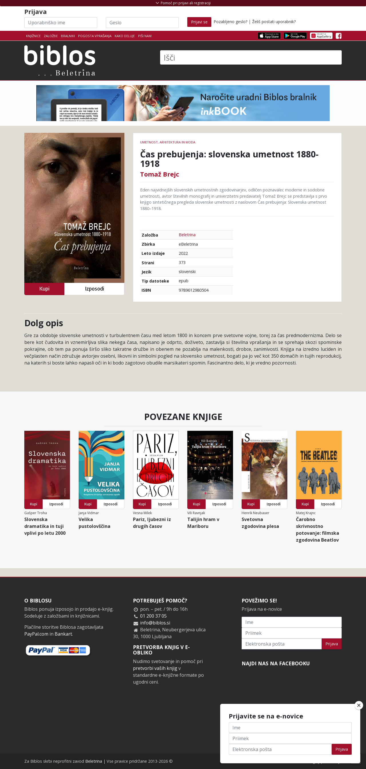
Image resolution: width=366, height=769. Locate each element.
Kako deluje (125, 36)
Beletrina (187, 234)
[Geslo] (142, 22)
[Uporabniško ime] (60, 22)
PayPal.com (36, 634)
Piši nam (145, 36)
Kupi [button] (44, 288)
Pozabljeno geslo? (230, 21)
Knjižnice (33, 36)
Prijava (331, 643)
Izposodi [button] (94, 288)
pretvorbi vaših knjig (155, 668)
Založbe (51, 36)
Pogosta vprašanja (95, 36)
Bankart (63, 634)
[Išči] (251, 57)
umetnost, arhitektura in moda (167, 142)
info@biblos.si (155, 623)
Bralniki (68, 36)
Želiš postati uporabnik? (274, 21)
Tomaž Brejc (159, 174)
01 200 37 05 (153, 616)
